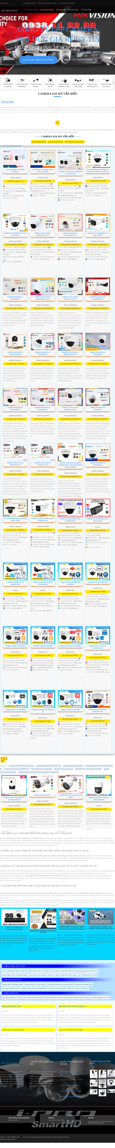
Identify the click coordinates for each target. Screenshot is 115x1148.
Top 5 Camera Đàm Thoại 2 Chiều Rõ (14, 971)
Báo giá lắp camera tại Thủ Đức (38, 60)
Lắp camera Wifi (61, 10)
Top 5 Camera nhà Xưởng (37, 975)
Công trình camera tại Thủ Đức (70, 1085)
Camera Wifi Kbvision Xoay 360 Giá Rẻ (60, 984)
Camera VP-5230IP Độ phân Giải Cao (21, 766)
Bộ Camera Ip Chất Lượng (32, 997)
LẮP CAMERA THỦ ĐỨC (10, 10)
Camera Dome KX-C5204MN (42, 646)
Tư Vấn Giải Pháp (86, 10)
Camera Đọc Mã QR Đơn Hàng (13, 1030)
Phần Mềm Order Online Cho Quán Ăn (72, 1006)
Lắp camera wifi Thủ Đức (67, 3)
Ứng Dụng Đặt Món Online (11, 1006)
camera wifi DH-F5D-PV (42, 795)
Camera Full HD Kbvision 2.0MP (59, 988)
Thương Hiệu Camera (31, 10)
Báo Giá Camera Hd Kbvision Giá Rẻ (14, 928)
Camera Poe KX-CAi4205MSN (15, 709)
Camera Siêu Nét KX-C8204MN (70, 646)
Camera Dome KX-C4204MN (15, 646)
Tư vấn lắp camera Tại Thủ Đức (70, 1091)
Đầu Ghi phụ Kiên (73, 10)
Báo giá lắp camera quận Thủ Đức (71, 1079)
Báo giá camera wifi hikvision (37, 988)
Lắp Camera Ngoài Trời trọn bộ (99, 997)
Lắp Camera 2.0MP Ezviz (80, 988)
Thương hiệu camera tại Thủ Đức (71, 1096)
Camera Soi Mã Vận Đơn (57, 93)
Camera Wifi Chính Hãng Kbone (12, 984)
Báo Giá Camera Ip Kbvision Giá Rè (43, 931)
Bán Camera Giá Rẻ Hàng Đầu (41, 769)
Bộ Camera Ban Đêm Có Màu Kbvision (56, 997)
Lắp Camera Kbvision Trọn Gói (12, 997)
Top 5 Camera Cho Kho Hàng (87, 975)
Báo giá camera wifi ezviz (89, 971)
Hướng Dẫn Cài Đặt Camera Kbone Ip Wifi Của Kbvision (72, 928)
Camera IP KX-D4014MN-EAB (98, 582)
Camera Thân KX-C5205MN (70, 709)
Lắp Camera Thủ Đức (29, 3)
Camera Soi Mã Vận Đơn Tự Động (71, 1030)
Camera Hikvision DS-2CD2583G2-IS (16, 769)
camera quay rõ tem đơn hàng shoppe (14, 975)
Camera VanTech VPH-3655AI (73, 766)
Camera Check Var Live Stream (38, 971)
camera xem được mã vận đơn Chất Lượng (61, 975)
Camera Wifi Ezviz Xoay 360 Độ (35, 984)
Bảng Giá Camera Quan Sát (63, 769)
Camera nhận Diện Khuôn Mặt (10, 146)
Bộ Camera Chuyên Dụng (78, 997)
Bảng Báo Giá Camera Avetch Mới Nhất (88, 769)
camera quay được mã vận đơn (74, 142)
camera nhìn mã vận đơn (55, 142)
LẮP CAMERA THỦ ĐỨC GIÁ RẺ (12, 1063)
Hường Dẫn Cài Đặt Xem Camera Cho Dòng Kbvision (101, 928)
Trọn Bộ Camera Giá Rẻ (47, 10)
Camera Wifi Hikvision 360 (83, 984)
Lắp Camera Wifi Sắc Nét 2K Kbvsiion (14, 988)
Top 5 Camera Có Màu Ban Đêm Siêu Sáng (65, 971)
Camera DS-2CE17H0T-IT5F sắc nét (49, 766)
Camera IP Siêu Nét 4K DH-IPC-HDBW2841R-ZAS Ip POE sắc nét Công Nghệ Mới (70, 465)
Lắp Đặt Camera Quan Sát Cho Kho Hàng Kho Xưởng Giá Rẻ (38, 772)
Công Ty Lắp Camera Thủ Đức (47, 3)
